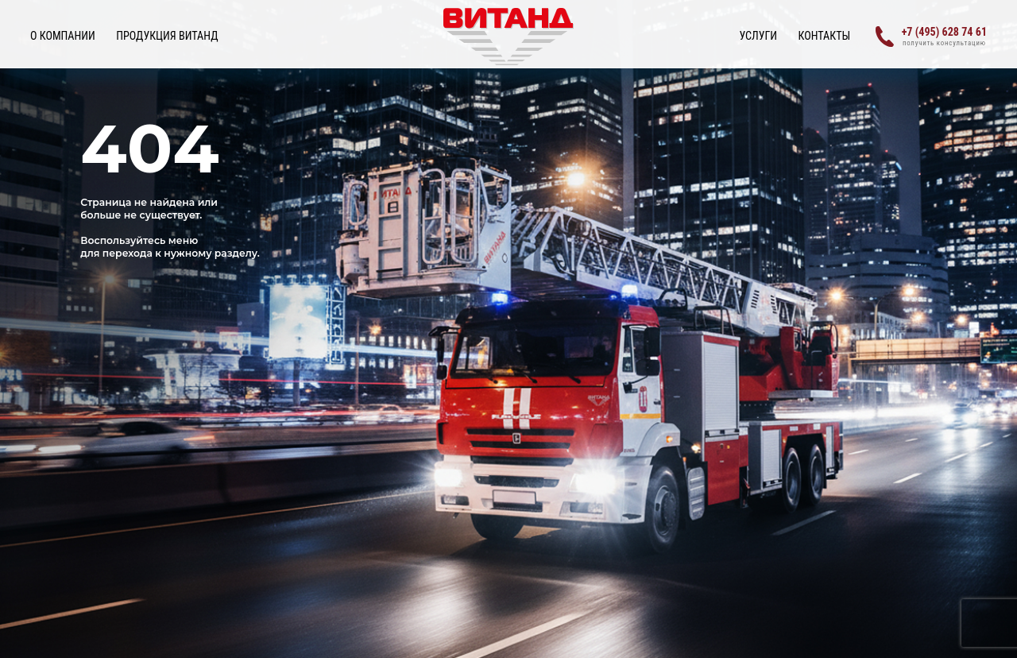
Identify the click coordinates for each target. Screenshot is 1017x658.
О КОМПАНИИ (62, 35)
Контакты (825, 35)
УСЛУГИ (758, 35)
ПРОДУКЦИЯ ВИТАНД (167, 35)
